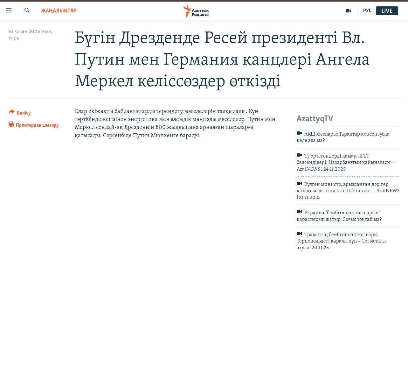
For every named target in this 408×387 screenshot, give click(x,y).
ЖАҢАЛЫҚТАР (59, 11)
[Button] (20, 114)
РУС (367, 10)
